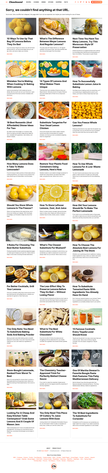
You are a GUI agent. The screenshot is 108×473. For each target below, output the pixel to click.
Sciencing (63, 459)
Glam (54, 457)
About (48, 448)
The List (45, 460)
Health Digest (65, 457)
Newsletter (96, 2)
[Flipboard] (81, 2)
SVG (82, 459)
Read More (9, 54)
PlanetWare (56, 459)
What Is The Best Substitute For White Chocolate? (51, 332)
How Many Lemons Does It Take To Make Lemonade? (20, 166)
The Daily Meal (37, 460)
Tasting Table (87, 459)
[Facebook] (75, 2)
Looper (18, 459)
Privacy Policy (56, 448)
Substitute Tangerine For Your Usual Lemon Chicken (53, 125)
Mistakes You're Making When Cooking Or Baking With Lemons (20, 84)
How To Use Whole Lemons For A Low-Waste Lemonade (86, 167)
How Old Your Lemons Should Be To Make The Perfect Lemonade (85, 208)
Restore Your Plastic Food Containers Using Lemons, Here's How (53, 166)
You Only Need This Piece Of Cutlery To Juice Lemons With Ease (53, 416)
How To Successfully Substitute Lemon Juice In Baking (87, 84)
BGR (14, 457)
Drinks (43, 2)
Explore (26, 457)
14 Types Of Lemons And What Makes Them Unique (53, 84)
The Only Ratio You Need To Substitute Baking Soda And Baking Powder (20, 332)
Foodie (31, 457)
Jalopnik (92, 457)
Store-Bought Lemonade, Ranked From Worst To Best (20, 373)
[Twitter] (78, 2)
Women (64, 460)
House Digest (74, 457)
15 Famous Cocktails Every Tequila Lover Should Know (84, 332)
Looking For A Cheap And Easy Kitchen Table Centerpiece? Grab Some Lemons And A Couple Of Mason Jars (20, 419)
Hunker (81, 457)
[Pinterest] (83, 2)
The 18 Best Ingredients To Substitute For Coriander (85, 416)
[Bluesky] (86, 2)
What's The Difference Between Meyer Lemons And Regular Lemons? (53, 41)
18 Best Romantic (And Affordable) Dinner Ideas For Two (20, 125)
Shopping (59, 2)
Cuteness (19, 457)
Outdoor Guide (47, 459)
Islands (87, 457)
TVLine (58, 460)
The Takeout (51, 460)
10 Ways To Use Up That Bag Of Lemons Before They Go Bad (20, 41)
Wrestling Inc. (70, 460)
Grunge (59, 457)
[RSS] (89, 2)
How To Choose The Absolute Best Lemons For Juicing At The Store (87, 248)
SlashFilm (69, 459)
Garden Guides (47, 457)
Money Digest (31, 459)
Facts (66, 2)
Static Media (44, 451)
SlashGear (76, 459)
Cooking (36, 2)
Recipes (28, 2)
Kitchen (50, 2)
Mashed (24, 459)
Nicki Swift (39, 459)
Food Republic (38, 457)
